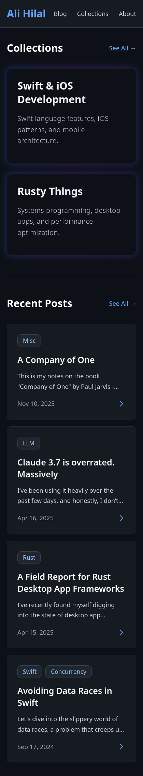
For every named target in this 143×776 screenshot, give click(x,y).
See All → (122, 48)
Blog (60, 14)
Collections (93, 14)
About (127, 14)
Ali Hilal (26, 13)
